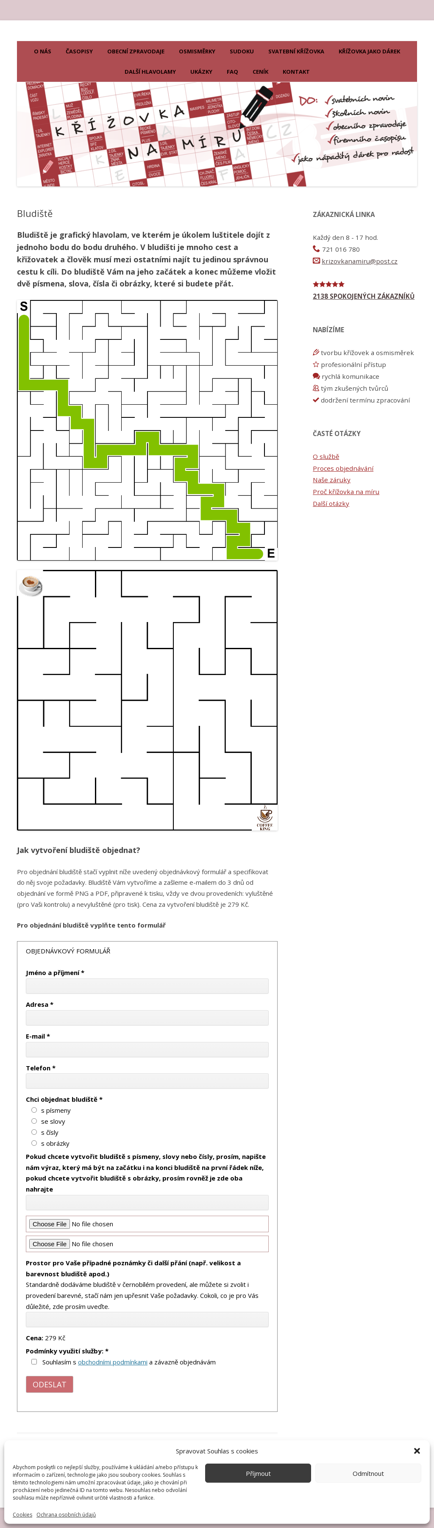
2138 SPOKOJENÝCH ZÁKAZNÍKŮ (364, 296)
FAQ (232, 71)
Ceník (260, 71)
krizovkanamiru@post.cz (360, 261)
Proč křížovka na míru (346, 491)
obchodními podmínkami (112, 1362)
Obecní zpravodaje (135, 51)
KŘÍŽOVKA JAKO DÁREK (369, 51)
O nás (42, 51)
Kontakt (296, 71)
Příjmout (258, 1473)
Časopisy (79, 51)
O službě (326, 456)
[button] (417, 1451)
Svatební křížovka (296, 51)
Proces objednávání (343, 468)
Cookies (22, 1514)
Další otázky (331, 503)
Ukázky (201, 71)
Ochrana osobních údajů (66, 1514)
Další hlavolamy (150, 71)
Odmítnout (368, 1473)
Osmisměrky (197, 51)
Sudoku (242, 51)
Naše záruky (332, 479)
